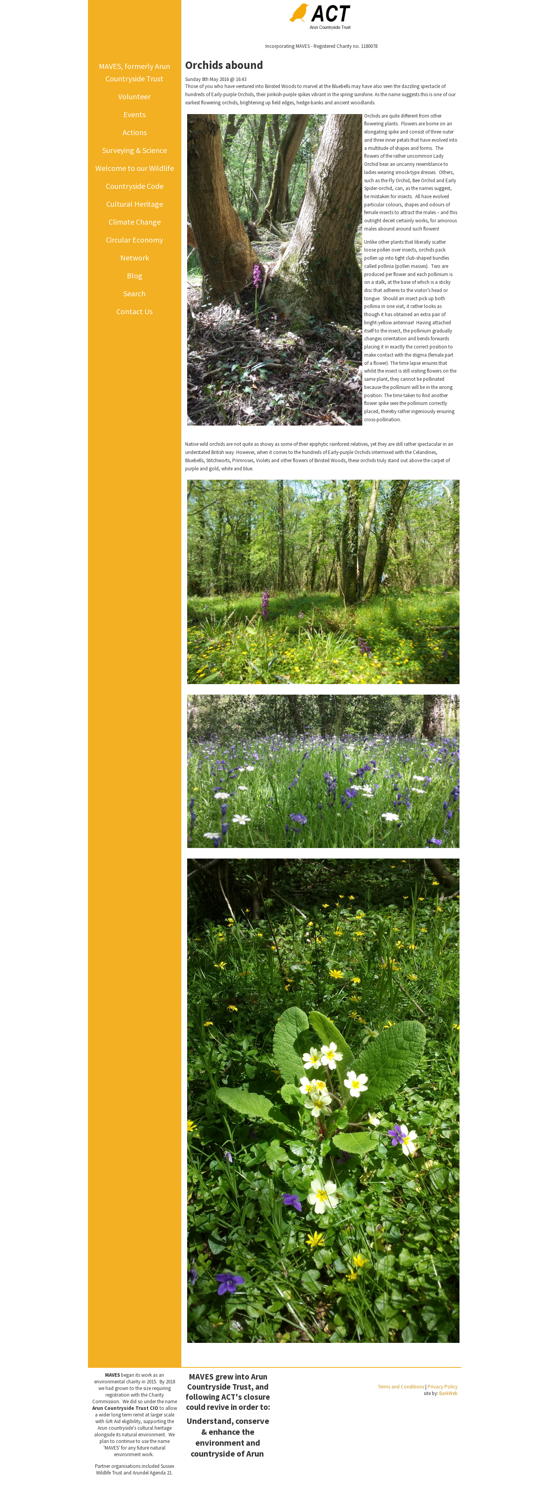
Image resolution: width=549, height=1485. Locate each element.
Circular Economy (134, 240)
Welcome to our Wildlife (134, 168)
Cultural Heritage (134, 204)
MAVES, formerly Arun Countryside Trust (134, 72)
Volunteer (134, 96)
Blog (134, 275)
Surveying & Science (134, 150)
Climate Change (135, 222)
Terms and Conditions (401, 1386)
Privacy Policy (443, 1386)
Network (134, 257)
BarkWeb (448, 1393)
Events (134, 114)
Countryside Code (134, 186)
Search (134, 293)
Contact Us (134, 311)
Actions (135, 132)
